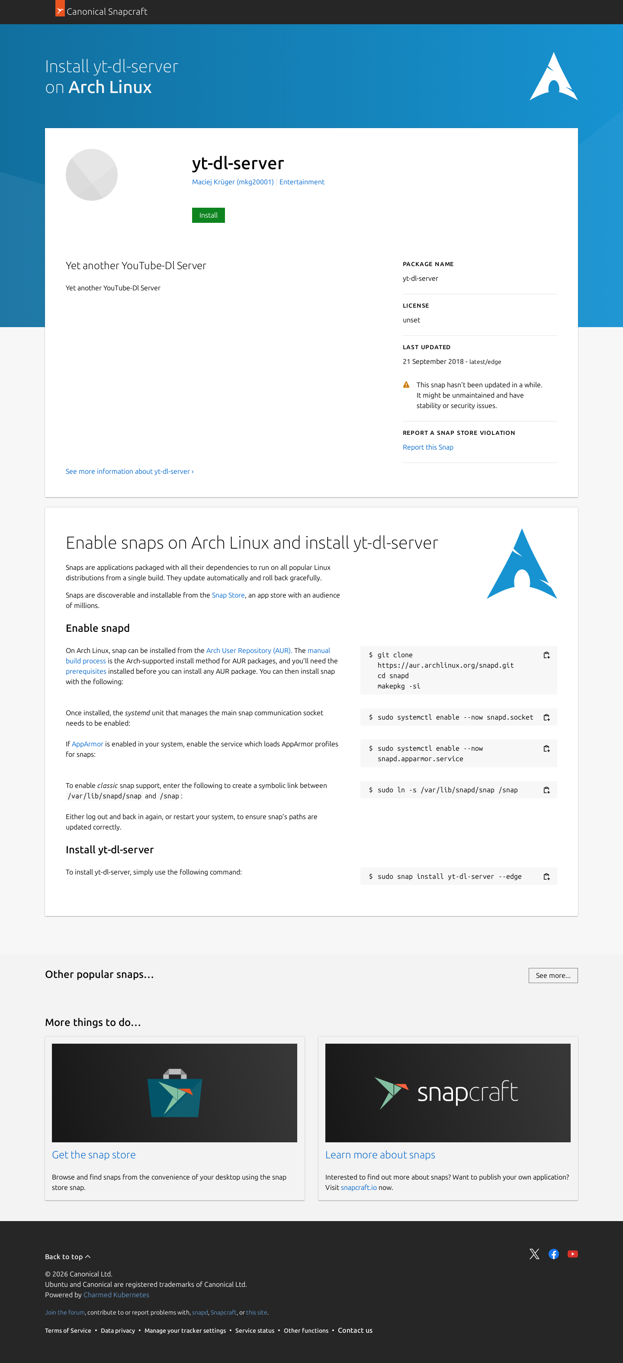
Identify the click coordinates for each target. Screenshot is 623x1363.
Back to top (68, 1256)
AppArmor (87, 744)
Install (208, 215)
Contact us (355, 1330)
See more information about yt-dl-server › (130, 471)
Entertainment (301, 182)
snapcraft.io (359, 1187)
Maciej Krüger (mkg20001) (234, 182)
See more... (553, 975)
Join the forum (65, 1312)
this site (256, 1312)
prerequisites (86, 671)
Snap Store (228, 595)
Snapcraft (224, 1312)
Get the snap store (94, 1154)
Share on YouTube (573, 1254)
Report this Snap (428, 447)
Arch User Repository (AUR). (249, 650)
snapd (200, 1312)
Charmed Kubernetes (116, 1295)
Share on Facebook (554, 1254)
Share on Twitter (535, 1254)
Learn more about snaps (380, 1154)
